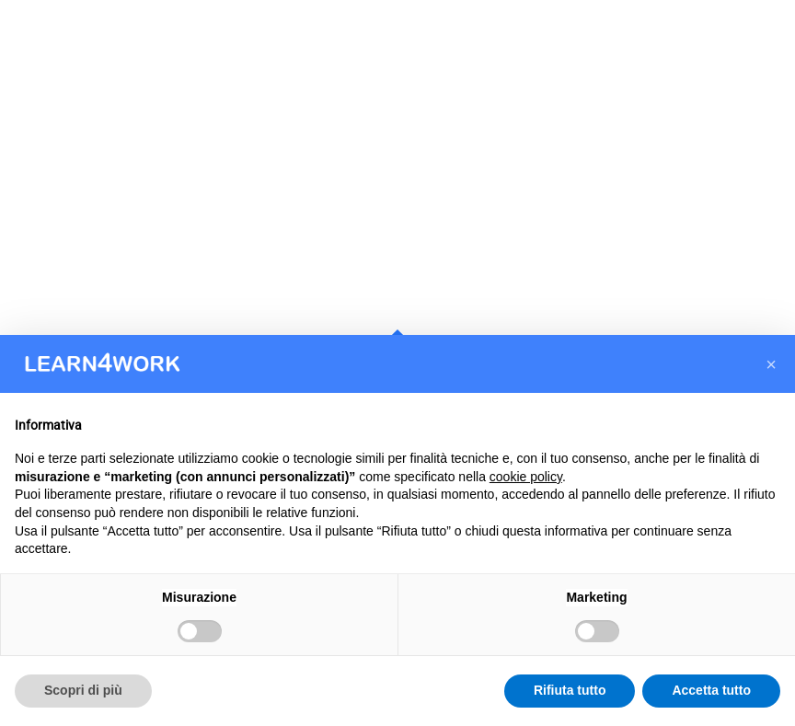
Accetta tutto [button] (711, 690)
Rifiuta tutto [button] (570, 690)
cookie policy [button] (526, 476)
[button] (771, 364)
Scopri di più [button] (83, 690)
